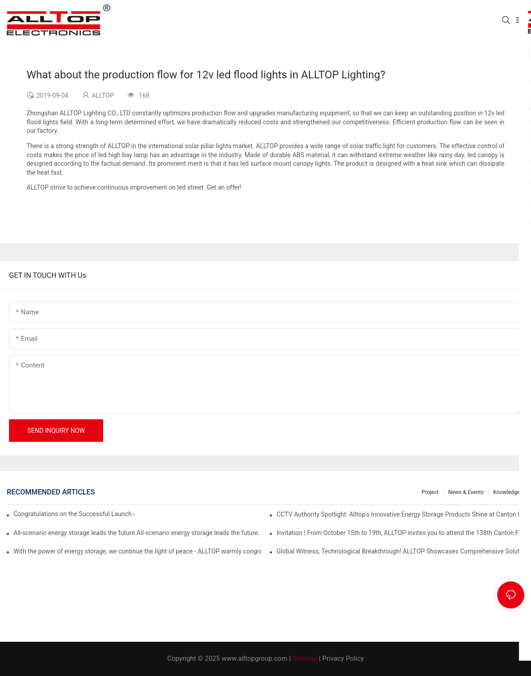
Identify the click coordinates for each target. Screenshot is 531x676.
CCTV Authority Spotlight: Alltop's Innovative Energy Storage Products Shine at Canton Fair (400, 514)
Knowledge (506, 492)
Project (430, 492)
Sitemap (304, 658)
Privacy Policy (343, 658)
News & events (466, 492)
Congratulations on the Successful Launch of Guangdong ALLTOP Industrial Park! (74, 513)
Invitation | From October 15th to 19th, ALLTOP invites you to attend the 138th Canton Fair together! (400, 532)
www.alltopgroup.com (254, 658)
